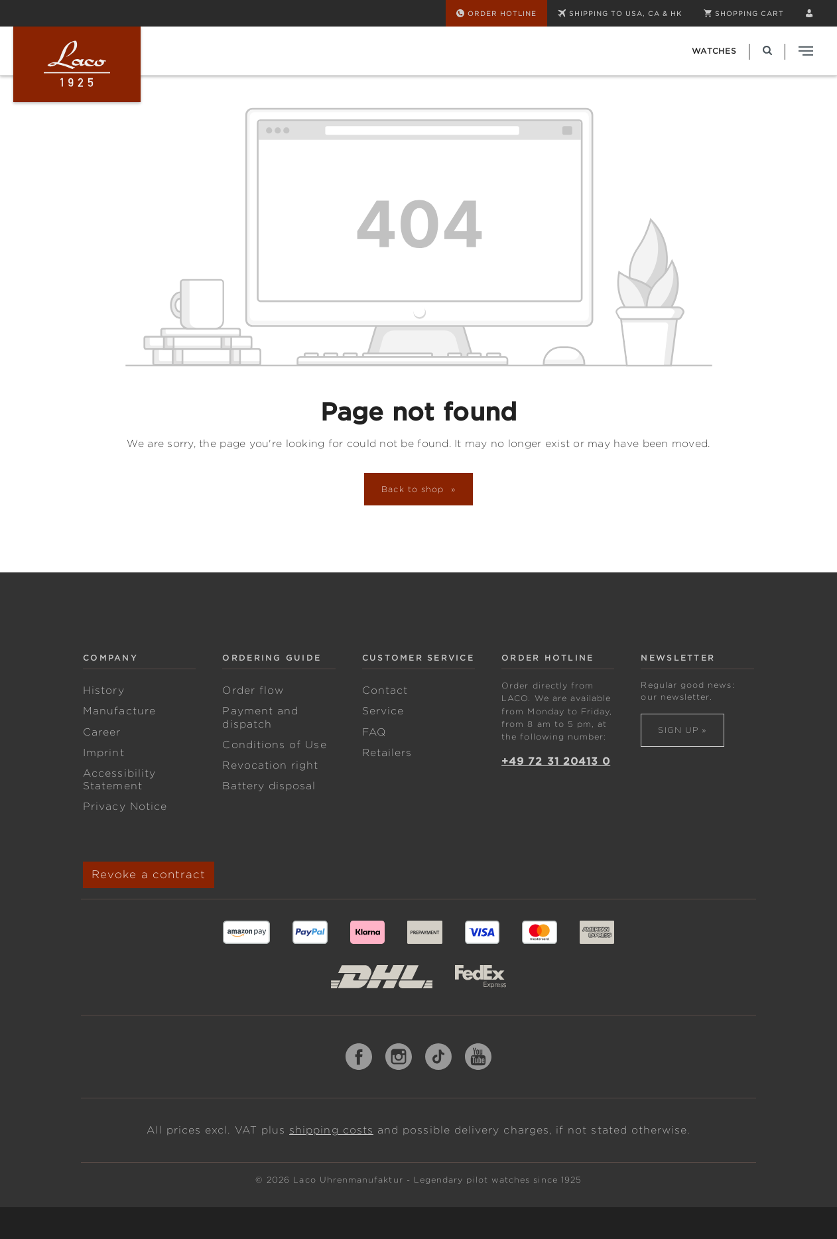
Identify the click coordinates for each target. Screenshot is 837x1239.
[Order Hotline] (496, 13)
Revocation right (270, 765)
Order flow (253, 690)
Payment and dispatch (260, 717)
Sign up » (682, 730)
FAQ (374, 732)
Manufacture (119, 711)
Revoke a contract (149, 874)
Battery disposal (269, 786)
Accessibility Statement (119, 779)
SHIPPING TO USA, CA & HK (620, 13)
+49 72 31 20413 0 (555, 761)
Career (102, 732)
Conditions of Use (274, 745)
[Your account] (809, 13)
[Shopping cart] (744, 13)
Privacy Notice (125, 807)
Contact (385, 690)
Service (383, 711)
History (103, 690)
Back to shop (414, 489)
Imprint (103, 753)
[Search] (767, 50)
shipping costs (331, 1130)
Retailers (387, 753)
